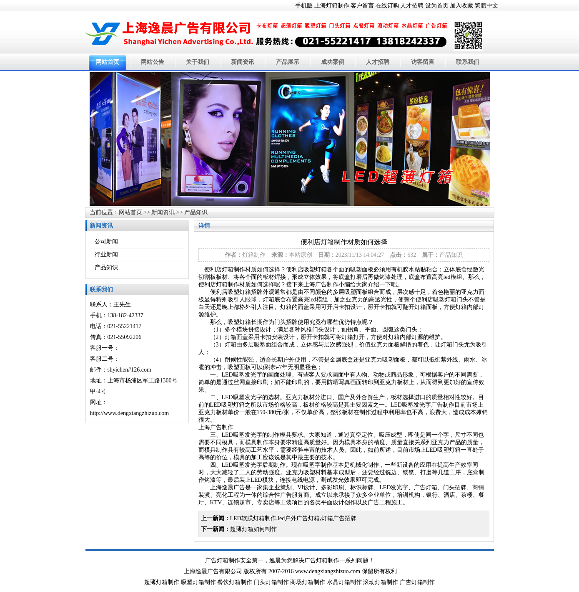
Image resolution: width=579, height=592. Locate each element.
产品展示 (287, 62)
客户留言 (362, 6)
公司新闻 (106, 241)
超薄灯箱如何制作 (253, 529)
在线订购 (387, 6)
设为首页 (437, 6)
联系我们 (467, 62)
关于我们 (197, 62)
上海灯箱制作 (331, 6)
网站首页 (107, 62)
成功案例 (332, 62)
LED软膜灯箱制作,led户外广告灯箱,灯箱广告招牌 (293, 518)
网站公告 (152, 62)
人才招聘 (412, 6)
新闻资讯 (242, 62)
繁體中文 (486, 6)
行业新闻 (106, 254)
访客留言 (422, 62)
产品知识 (196, 212)
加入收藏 (461, 6)
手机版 (304, 6)
